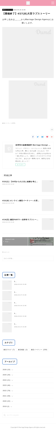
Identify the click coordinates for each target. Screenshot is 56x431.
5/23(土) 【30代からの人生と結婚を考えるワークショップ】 (27, 182)
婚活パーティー (7, 9)
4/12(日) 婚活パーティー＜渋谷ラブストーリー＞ (32, 313)
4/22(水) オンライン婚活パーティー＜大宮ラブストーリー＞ (27, 201)
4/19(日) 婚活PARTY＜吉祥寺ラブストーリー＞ (22, 220)
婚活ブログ (9, 349)
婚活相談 (23, 349)
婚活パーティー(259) (8, 123)
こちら (18, 19)
